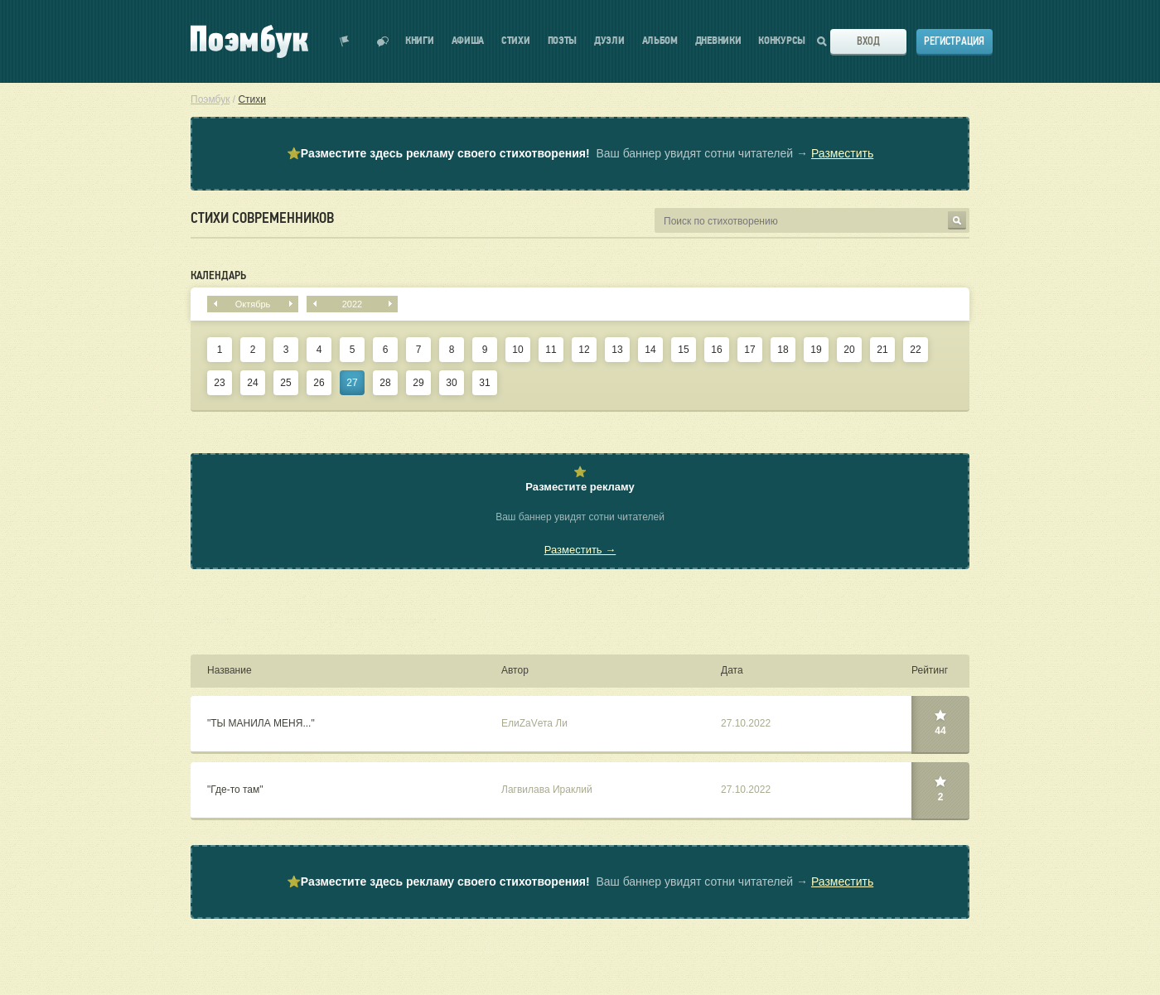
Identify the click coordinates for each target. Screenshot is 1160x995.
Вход (868, 41)
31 (484, 383)
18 (782, 349)
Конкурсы (781, 41)
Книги (419, 41)
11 (550, 349)
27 (351, 383)
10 (517, 349)
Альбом (660, 41)
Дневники (718, 41)
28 (384, 383)
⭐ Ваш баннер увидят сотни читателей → (580, 154)
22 (915, 349)
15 (683, 349)
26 (318, 383)
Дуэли (609, 41)
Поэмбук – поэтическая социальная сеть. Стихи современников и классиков (249, 41)
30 (451, 383)
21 (882, 349)
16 (716, 349)
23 (219, 383)
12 (583, 349)
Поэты (563, 41)
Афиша (468, 41)
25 (285, 383)
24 (252, 383)
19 (815, 349)
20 (848, 349)
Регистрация (954, 41)
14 (650, 349)
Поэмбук (210, 99)
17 (749, 349)
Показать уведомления (345, 41)
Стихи (515, 41)
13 (616, 349)
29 (418, 383)
